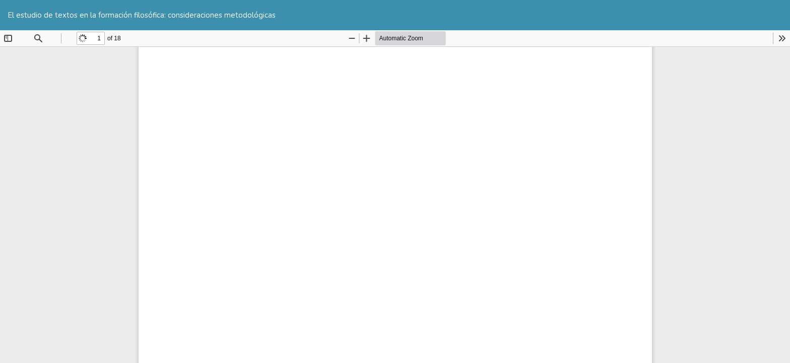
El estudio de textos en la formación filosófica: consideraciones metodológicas (142, 15)
